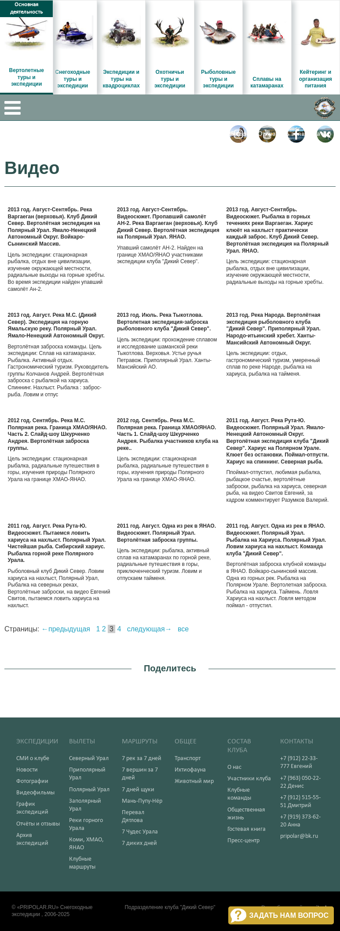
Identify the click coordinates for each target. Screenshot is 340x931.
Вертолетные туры (106, 134)
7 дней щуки (138, 789)
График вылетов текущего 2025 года (196, 134)
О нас (234, 767)
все (183, 629)
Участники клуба (249, 778)
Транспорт (188, 758)
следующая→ (149, 629)
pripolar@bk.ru (299, 836)
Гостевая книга (246, 829)
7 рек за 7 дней (141, 758)
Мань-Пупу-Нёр (142, 801)
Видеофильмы (35, 793)
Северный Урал (89, 758)
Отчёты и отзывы (38, 824)
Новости (27, 770)
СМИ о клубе (32, 758)
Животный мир (194, 781)
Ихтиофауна (190, 770)
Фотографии (32, 781)
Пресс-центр (243, 840)
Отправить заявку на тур (294, 134)
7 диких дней (139, 843)
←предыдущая (65, 629)
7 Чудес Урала (140, 832)
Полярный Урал (89, 789)
